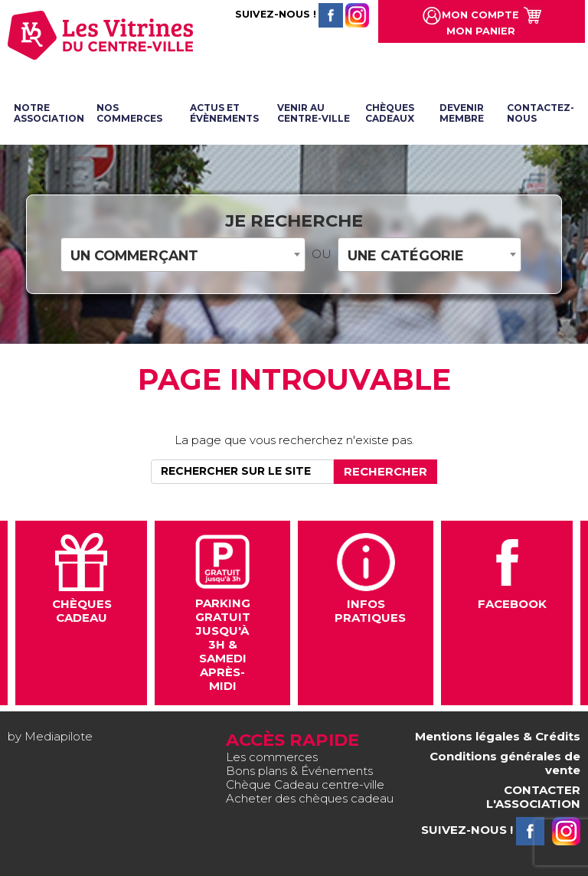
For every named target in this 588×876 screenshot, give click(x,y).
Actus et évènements (224, 113)
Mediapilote (58, 736)
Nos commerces (129, 113)
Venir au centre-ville (313, 113)
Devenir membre (461, 113)
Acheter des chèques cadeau (310, 798)
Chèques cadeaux (389, 113)
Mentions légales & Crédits (497, 736)
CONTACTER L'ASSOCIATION (533, 797)
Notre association (49, 113)
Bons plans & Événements (299, 770)
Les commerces (272, 757)
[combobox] (182, 254)
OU (322, 254)
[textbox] (183, 255)
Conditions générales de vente (505, 763)
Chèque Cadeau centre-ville (305, 784)
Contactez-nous (540, 113)
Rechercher (385, 471)
